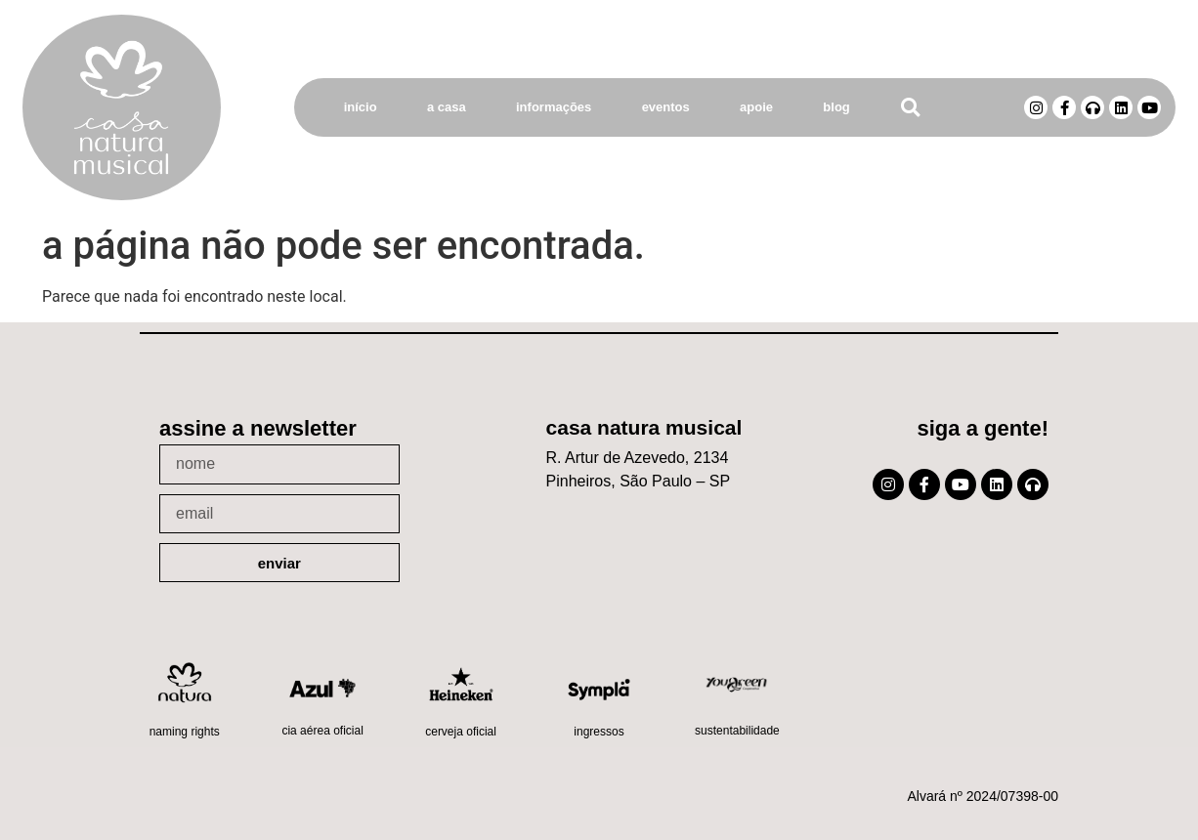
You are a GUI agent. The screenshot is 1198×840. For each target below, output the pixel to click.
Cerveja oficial (460, 731)
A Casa (446, 107)
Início (360, 107)
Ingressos (598, 731)
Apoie (756, 107)
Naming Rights (185, 731)
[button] (910, 108)
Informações (553, 107)
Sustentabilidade (737, 730)
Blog (836, 107)
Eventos (666, 107)
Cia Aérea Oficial (322, 730)
